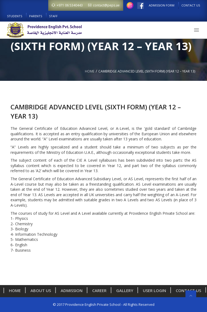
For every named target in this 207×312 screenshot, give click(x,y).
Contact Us (190, 5)
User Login (155, 290)
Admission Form (161, 5)
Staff (53, 16)
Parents (35, 16)
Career (101, 290)
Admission (73, 290)
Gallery (126, 290)
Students (14, 16)
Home (89, 71)
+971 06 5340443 (67, 5)
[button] (196, 30)
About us (42, 290)
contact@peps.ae (104, 5)
